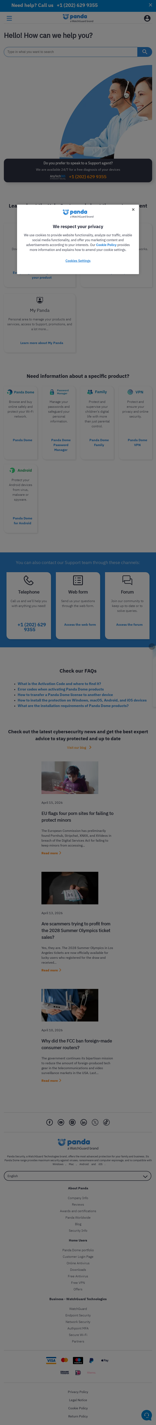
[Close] (133, 209)
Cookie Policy (106, 245)
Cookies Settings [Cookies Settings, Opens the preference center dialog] (77, 261)
